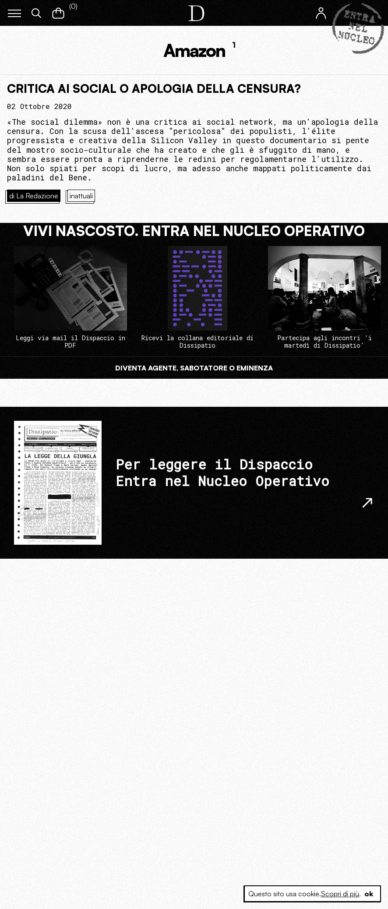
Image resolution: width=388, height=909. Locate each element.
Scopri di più (340, 894)
